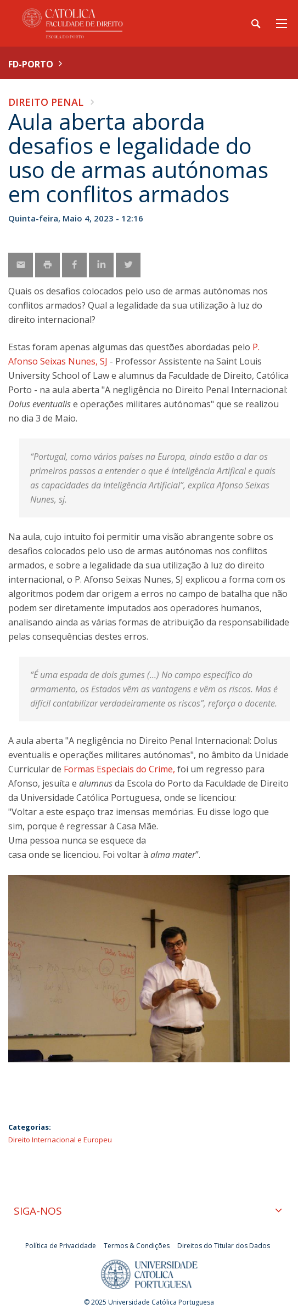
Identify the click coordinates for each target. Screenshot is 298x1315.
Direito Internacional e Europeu (60, 1140)
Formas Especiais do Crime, (118, 769)
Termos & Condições (137, 1245)
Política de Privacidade (60, 1245)
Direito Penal (45, 102)
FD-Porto (30, 64)
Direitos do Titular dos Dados (223, 1245)
